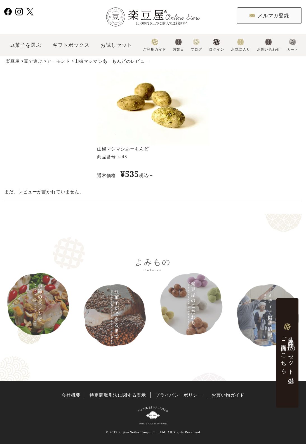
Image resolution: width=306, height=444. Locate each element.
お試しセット (116, 44)
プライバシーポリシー (178, 395)
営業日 (178, 45)
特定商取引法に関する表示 (118, 395)
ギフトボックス (71, 44)
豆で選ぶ (33, 61)
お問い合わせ (268, 45)
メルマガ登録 (269, 15)
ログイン (216, 45)
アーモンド (58, 61)
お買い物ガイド (227, 395)
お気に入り (240, 45)
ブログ (196, 45)
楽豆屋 (13, 61)
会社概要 (71, 395)
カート (292, 45)
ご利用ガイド (154, 45)
